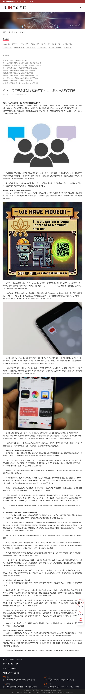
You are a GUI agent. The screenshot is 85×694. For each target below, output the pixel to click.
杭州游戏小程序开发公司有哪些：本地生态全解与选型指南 (20, 83)
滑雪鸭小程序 (42, 47)
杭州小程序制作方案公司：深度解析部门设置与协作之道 (20, 68)
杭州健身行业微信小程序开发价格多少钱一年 (16, 60)
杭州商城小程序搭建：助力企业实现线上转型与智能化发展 (20, 75)
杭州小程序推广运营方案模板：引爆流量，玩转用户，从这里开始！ (23, 65)
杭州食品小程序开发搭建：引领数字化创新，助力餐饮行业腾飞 (22, 63)
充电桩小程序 (7, 47)
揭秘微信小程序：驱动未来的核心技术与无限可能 (18, 73)
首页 (4, 32)
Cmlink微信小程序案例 (10, 44)
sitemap (71, 692)
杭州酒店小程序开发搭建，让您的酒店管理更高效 (18, 80)
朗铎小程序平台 (68, 44)
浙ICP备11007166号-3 (30, 692)
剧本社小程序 (31, 47)
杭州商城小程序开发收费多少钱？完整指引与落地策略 (19, 70)
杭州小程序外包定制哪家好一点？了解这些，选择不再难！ (20, 78)
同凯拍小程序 (35, 44)
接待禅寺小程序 (19, 47)
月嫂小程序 (56, 44)
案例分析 (12, 32)
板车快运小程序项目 (55, 47)
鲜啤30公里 (67, 47)
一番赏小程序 (24, 44)
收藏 (31, 1)
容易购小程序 (46, 44)
